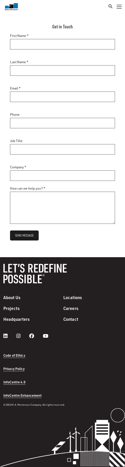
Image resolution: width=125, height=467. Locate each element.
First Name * (19, 36)
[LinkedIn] (9, 336)
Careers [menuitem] (70, 308)
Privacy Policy (14, 368)
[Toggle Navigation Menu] (119, 6)
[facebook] (35, 336)
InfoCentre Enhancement (22, 395)
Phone (15, 114)
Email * (15, 88)
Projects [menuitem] (11, 308)
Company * (18, 167)
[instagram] (22, 336)
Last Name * (19, 62)
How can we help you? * (27, 188)
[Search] (111, 7)
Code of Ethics (14, 355)
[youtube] (45, 336)
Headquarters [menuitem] (16, 319)
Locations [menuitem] (72, 297)
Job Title (16, 141)
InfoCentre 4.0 (14, 382)
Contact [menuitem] (70, 319)
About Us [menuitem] (11, 297)
